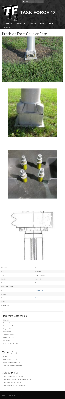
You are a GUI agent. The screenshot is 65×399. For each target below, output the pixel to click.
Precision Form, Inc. (40, 290)
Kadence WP (20, 395)
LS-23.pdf (37, 298)
